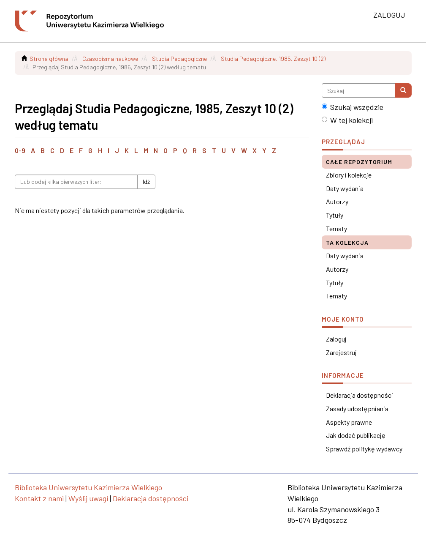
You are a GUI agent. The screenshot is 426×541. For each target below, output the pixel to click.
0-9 (20, 150)
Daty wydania (345, 188)
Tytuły (334, 215)
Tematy (336, 228)
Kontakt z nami (39, 498)
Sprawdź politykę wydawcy (364, 449)
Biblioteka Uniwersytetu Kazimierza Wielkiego (88, 487)
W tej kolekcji (347, 120)
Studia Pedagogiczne (179, 58)
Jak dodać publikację (355, 435)
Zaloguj (336, 339)
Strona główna (49, 58)
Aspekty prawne (349, 422)
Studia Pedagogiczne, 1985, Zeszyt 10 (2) (273, 58)
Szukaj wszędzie (352, 107)
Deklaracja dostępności (359, 395)
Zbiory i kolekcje (349, 175)
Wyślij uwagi (88, 498)
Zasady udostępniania (357, 408)
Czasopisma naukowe (110, 58)
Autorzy (337, 201)
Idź (146, 181)
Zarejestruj (341, 352)
